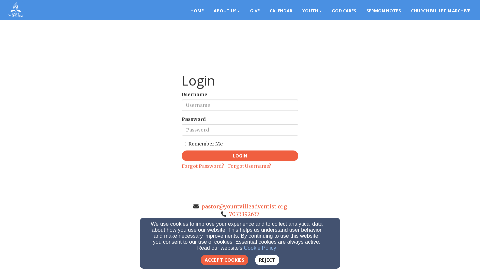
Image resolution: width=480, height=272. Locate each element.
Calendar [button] (281, 11)
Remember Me (202, 144)
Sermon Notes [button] (383, 11)
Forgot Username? (249, 166)
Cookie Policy (260, 248)
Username (194, 95)
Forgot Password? (203, 166)
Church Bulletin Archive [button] (440, 11)
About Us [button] (227, 11)
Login (240, 155)
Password (194, 119)
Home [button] (197, 11)
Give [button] (255, 11)
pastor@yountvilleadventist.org (244, 206)
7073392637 (244, 214)
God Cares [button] (344, 11)
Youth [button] (312, 11)
